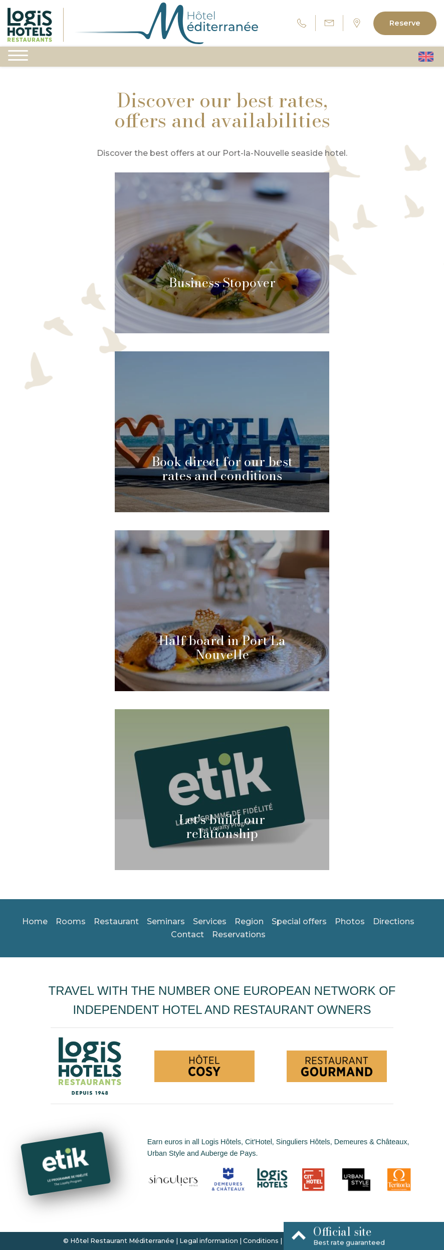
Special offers (299, 921)
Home (35, 921)
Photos (350, 921)
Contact (187, 934)
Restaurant (116, 921)
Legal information (208, 1240)
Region (249, 921)
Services (210, 921)
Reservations (239, 934)
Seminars (166, 921)
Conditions (261, 1240)
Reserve (404, 23)
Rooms (71, 921)
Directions (393, 921)
